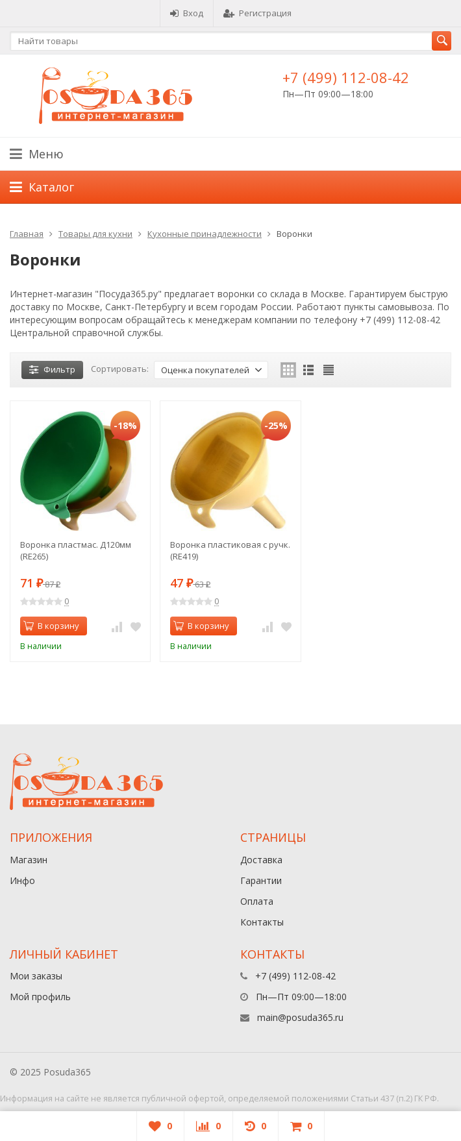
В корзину (51, 626)
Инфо (22, 880)
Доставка (261, 859)
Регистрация (257, 13)
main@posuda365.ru (300, 1017)
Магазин (28, 859)
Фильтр (52, 369)
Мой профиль (40, 996)
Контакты (262, 922)
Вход (186, 13)
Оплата (256, 901)
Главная (27, 233)
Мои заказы (36, 976)
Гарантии (261, 880)
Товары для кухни (95, 233)
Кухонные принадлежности (204, 233)
